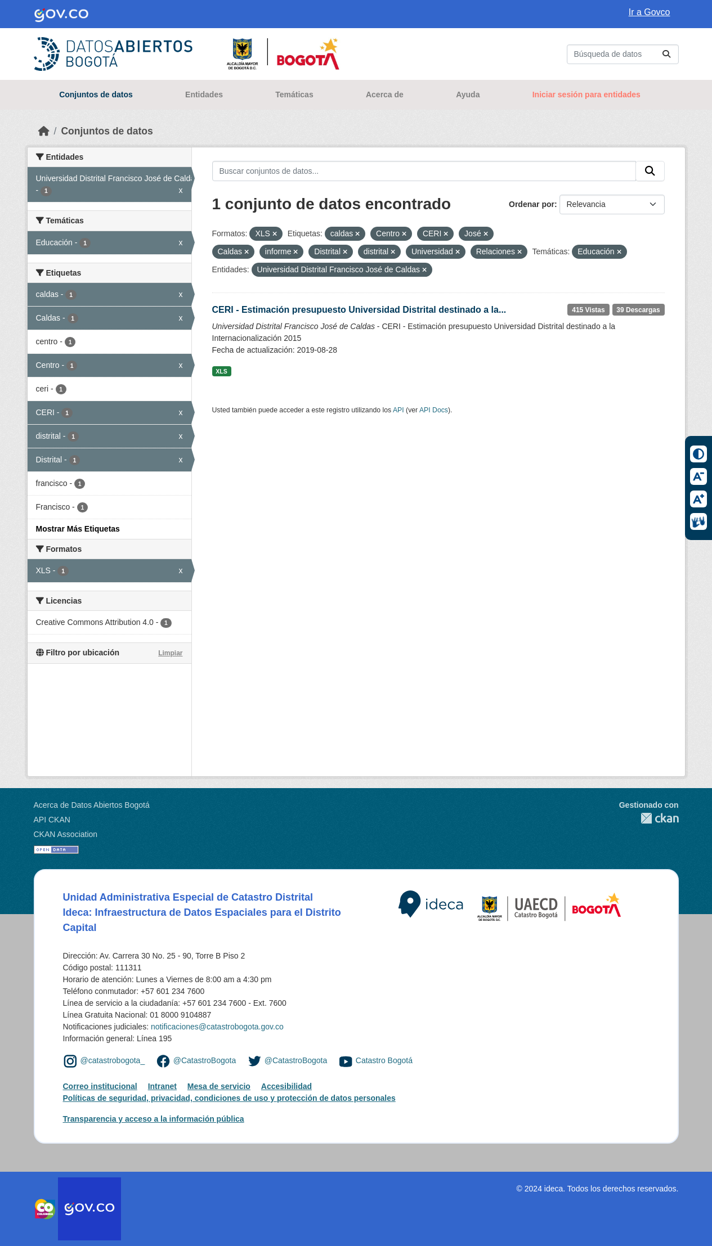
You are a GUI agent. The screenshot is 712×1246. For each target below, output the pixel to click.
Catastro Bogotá (384, 1060)
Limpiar (170, 653)
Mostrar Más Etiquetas (78, 528)
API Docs (433, 410)
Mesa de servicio (218, 1086)
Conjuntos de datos (96, 94)
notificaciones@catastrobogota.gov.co (217, 1026)
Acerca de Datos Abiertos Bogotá (92, 804)
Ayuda (468, 94)
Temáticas (294, 94)
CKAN (649, 818)
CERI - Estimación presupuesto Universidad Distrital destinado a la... (359, 309)
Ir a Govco (649, 12)
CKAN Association (66, 834)
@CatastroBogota (204, 1060)
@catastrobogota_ (112, 1060)
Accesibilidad (286, 1086)
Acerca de (385, 94)
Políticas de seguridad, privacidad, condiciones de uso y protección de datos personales (229, 1098)
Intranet (162, 1086)
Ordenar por (531, 204)
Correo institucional (100, 1086)
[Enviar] (666, 54)
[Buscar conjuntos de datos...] (623, 54)
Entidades (204, 94)
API (398, 410)
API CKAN (52, 819)
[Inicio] (44, 131)
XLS (221, 371)
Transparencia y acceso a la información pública (153, 1118)
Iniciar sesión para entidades (586, 94)
